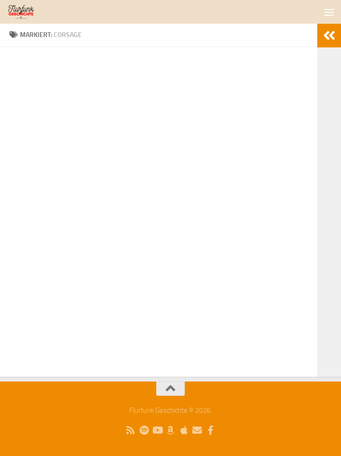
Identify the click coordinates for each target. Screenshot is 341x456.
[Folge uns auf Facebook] (210, 430)
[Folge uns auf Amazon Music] (170, 430)
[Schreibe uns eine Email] (197, 430)
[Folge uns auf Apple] (184, 430)
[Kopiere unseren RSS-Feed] (130, 430)
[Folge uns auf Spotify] (144, 430)
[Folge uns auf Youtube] (157, 430)
